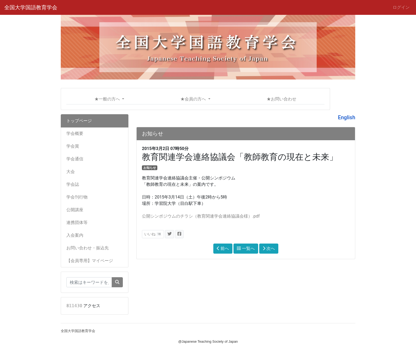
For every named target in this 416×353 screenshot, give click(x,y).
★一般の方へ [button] (107, 99)
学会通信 (74, 158)
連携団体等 (77, 222)
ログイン (401, 7)
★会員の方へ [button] (193, 99)
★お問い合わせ (281, 99)
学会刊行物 (77, 197)
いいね (153, 234)
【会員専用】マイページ (89, 260)
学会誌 (72, 184)
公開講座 (74, 209)
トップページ (79, 120)
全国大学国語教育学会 (30, 7)
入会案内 (74, 235)
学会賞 (72, 146)
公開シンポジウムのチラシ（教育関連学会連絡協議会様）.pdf (201, 216)
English (346, 117)
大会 (70, 171)
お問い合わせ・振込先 (87, 247)
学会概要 (74, 133)
